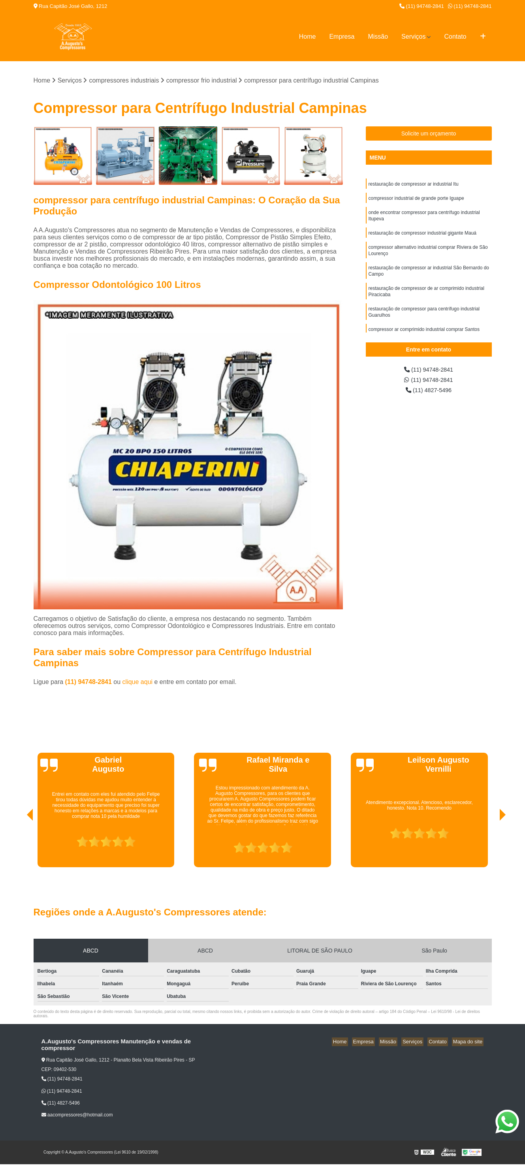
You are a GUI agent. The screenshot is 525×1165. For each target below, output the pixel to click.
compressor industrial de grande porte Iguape (416, 200)
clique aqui (137, 682)
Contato (455, 36)
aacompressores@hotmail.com (77, 1115)
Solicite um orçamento (428, 134)
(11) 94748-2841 (421, 6)
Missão (378, 36)
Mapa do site (469, 1042)
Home (307, 36)
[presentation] (19, 845)
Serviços (413, 36)
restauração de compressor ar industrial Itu (414, 185)
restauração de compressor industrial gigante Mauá (422, 237)
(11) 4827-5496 (428, 392)
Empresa (341, 36)
